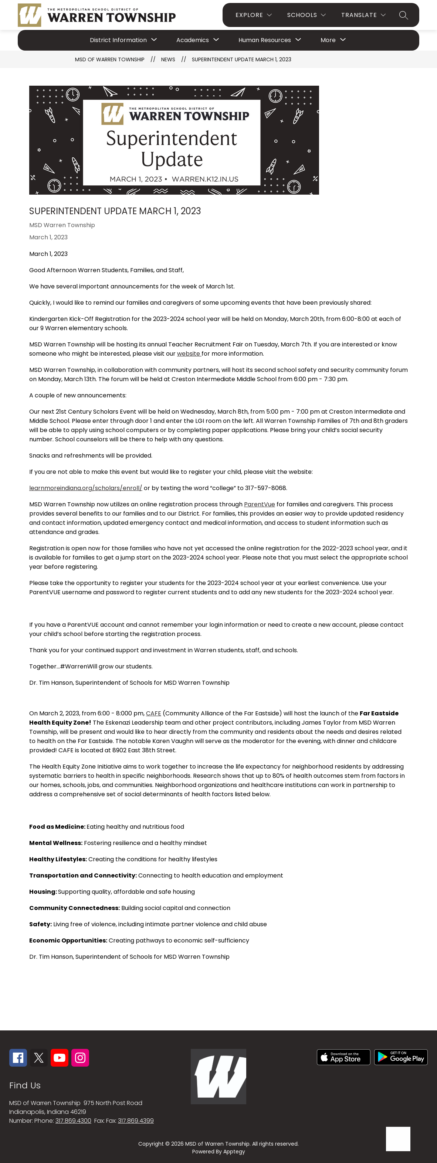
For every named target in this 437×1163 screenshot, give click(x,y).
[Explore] (254, 15)
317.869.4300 (73, 1120)
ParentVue (259, 504)
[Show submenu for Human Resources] (264, 40)
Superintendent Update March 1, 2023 (241, 59)
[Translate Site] (363, 15)
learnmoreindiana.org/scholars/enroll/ (85, 488)
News (168, 59)
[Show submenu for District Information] (118, 40)
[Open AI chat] (398, 1139)
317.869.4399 (136, 1120)
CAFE (153, 713)
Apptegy (234, 1151)
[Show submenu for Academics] (192, 40)
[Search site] (403, 15)
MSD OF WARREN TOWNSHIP (110, 59)
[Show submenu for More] (328, 40)
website (189, 353)
